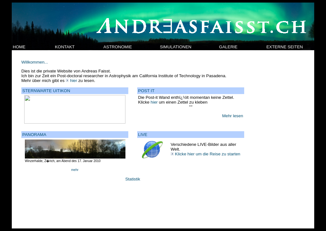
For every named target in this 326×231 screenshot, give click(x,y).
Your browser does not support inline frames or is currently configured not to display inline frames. (163, 139)
